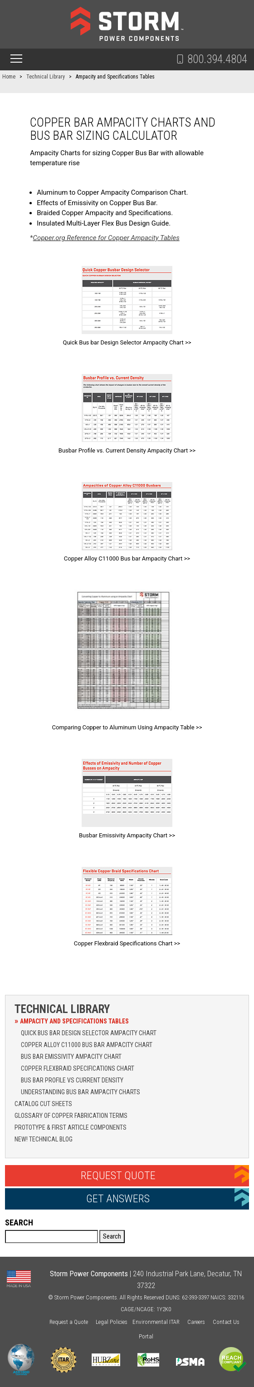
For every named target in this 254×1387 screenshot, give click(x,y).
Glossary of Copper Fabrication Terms (71, 1115)
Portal (146, 1336)
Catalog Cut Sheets (43, 1103)
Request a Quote (68, 1321)
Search (19, 1222)
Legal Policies (111, 1321)
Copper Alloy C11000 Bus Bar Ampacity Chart (86, 1044)
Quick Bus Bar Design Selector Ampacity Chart (88, 1033)
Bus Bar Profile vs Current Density (72, 1080)
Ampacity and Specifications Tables (74, 1021)
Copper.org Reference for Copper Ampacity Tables (106, 238)
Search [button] (112, 1236)
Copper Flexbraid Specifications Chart (77, 1068)
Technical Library (62, 1009)
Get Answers (118, 1198)
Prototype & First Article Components (71, 1127)
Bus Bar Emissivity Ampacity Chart (71, 1056)
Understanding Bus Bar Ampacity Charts (80, 1092)
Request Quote (118, 1175)
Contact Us (226, 1321)
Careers (196, 1321)
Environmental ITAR (156, 1321)
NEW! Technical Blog (44, 1139)
